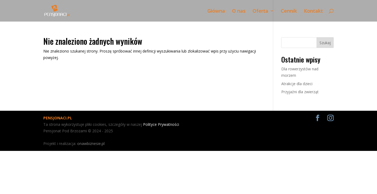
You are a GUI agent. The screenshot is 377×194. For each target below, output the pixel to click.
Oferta (260, 11)
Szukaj (325, 42)
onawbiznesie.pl (91, 143)
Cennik (289, 11)
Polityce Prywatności (161, 124)
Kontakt (313, 11)
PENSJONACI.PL (57, 117)
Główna (216, 11)
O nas (239, 11)
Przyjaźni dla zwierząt (300, 91)
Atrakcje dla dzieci (296, 83)
